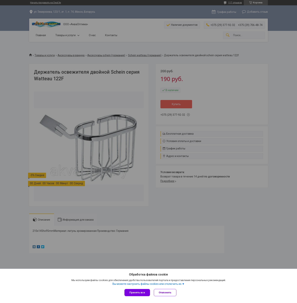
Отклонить (165, 292)
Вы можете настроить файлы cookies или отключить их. (147, 283)
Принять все (137, 292)
